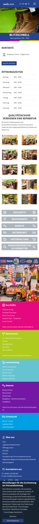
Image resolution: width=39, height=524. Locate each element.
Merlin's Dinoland (8, 376)
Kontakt (5, 451)
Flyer (4, 442)
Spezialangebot (8, 462)
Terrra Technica (8, 370)
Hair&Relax (6, 402)
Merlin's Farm (7, 373)
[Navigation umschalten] (34, 4)
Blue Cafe (5, 347)
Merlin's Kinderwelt (9, 367)
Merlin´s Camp (7, 421)
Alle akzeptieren (13, 521)
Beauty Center (7, 390)
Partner (5, 453)
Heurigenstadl (7, 344)
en (23, 4)
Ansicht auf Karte (9, 63)
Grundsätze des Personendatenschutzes (16, 456)
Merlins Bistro (7, 350)
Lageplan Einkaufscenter (11, 445)
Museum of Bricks (8, 379)
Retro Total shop (8, 315)
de (26, 4)
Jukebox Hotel (7, 424)
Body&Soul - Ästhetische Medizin (14, 399)
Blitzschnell (6, 393)
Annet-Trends (7, 321)
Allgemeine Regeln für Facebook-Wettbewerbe (19, 459)
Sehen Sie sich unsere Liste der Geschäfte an (17, 327)
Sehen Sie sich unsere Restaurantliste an (16, 355)
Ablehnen (13, 516)
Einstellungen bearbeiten (13, 512)
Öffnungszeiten (7, 448)
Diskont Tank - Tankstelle (11, 318)
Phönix (4, 341)
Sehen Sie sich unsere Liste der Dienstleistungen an (19, 408)
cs (20, 4)
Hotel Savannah (8, 427)
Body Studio (6, 396)
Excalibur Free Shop (9, 312)
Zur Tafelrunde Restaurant (11, 338)
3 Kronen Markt (7, 310)
